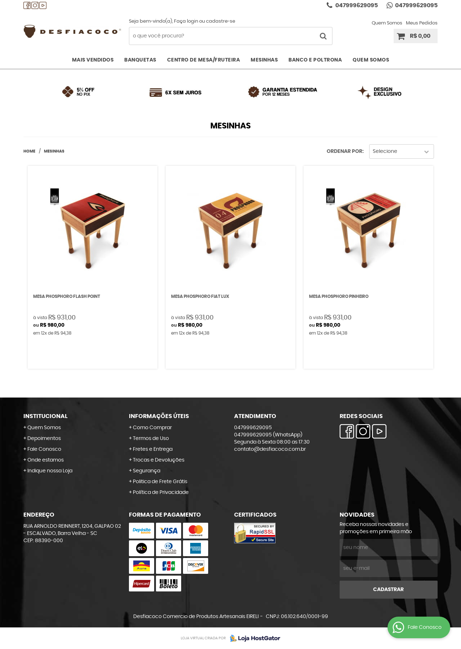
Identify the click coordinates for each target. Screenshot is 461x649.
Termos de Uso (151, 438)
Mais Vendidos (93, 60)
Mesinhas (264, 60)
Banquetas (140, 60)
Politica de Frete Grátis (160, 481)
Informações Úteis (159, 416)
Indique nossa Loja (49, 470)
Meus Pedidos (422, 23)
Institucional (45, 416)
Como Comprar (152, 427)
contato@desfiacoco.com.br (270, 449)
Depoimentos (44, 438)
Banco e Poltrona (315, 60)
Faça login (186, 21)
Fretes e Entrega (153, 449)
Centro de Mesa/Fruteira (203, 60)
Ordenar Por (344, 151)
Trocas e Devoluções (158, 460)
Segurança (146, 470)
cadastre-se (220, 21)
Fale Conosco (44, 449)
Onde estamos (45, 460)
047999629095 (356, 5)
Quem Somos (387, 23)
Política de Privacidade (161, 492)
